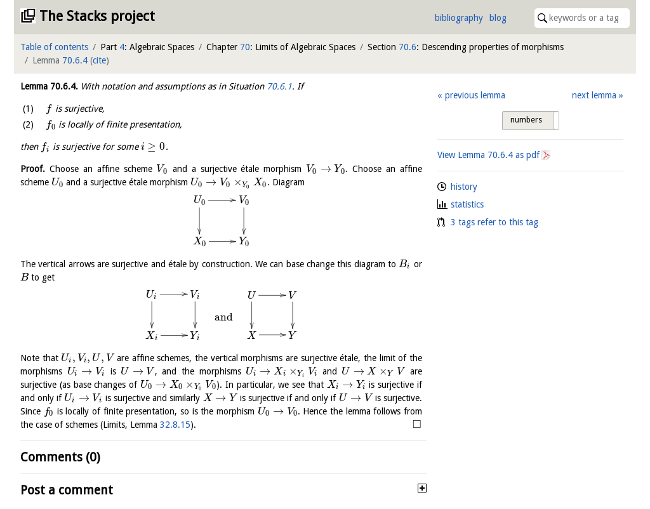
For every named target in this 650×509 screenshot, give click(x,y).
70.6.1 (279, 86)
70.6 (407, 47)
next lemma (594, 95)
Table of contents (54, 47)
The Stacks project (97, 16)
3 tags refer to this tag (494, 222)
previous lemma (475, 95)
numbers (526, 120)
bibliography (459, 18)
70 (245, 47)
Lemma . (49, 86)
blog (498, 18)
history (464, 187)
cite (99, 60)
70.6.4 (75, 60)
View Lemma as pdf (488, 155)
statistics (467, 204)
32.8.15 (175, 425)
